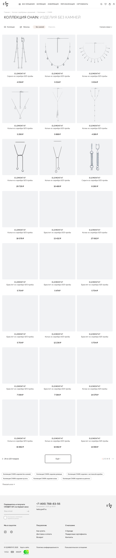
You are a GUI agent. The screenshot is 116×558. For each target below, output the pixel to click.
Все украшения (27, 4)
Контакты (69, 537)
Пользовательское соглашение (76, 547)
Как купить (40, 531)
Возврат (39, 537)
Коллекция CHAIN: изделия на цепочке (76, 478)
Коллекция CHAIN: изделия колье (45, 478)
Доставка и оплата (44, 534)
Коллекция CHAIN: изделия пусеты (15, 478)
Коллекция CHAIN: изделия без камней (17, 474)
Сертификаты (82, 4)
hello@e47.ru (41, 509)
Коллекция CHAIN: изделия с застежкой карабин (85, 474)
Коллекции (41, 4)
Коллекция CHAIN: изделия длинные (49, 474)
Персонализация (68, 4)
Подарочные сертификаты (76, 534)
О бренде (69, 531)
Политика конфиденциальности (47, 547)
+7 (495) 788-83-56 (48, 503)
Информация (53, 4)
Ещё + (58, 459)
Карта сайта (24, 547)
